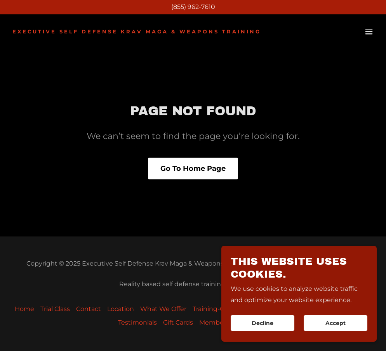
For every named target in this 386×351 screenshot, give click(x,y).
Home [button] (24, 309)
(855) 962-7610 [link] (193, 6)
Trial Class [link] (55, 309)
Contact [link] (88, 309)
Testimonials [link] (137, 322)
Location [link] (120, 309)
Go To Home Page (193, 168)
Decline (262, 333)
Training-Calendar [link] (220, 309)
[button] (369, 31)
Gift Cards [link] (178, 322)
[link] (136, 31)
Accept (335, 333)
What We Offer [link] (163, 309)
